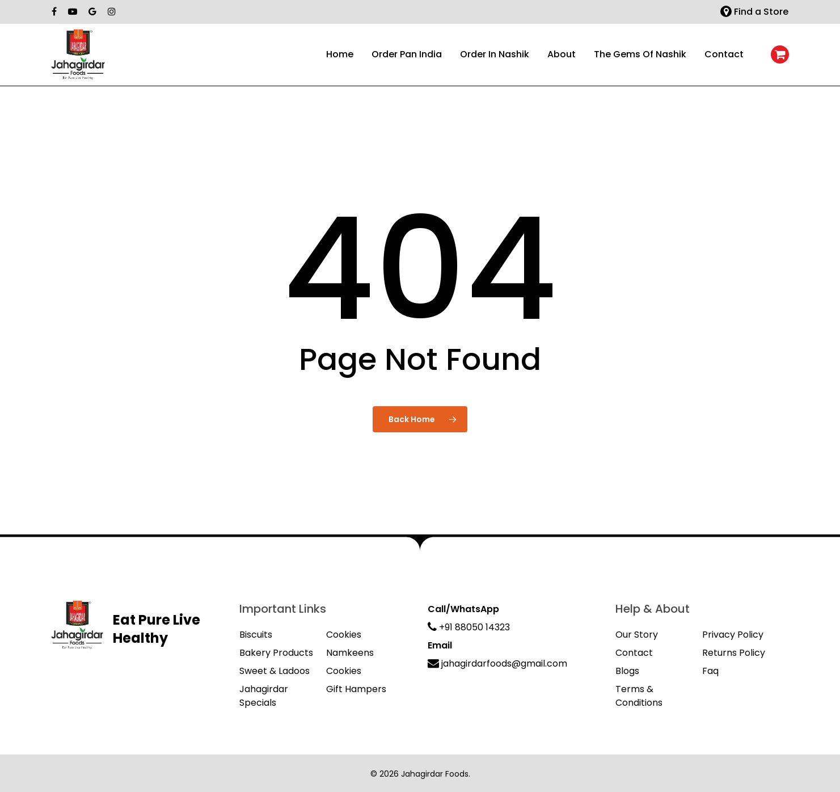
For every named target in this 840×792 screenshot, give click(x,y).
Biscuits (255, 634)
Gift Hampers (356, 689)
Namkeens (350, 652)
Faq (710, 670)
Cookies (343, 634)
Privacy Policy (732, 634)
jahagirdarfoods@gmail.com (497, 663)
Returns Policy (733, 652)
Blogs (627, 670)
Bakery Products (276, 652)
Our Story (636, 634)
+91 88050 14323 (469, 627)
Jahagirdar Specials (263, 696)
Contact (634, 652)
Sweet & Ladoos (274, 670)
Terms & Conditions (638, 696)
